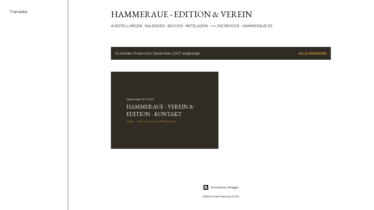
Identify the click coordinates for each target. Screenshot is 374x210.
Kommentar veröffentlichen (157, 121)
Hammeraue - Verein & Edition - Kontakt (160, 110)
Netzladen (197, 26)
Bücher (175, 26)
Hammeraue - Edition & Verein (181, 14)
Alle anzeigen (312, 53)
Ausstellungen (126, 26)
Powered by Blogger (221, 187)
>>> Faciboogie (225, 26)
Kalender (155, 26)
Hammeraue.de (257, 26)
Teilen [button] (130, 121)
